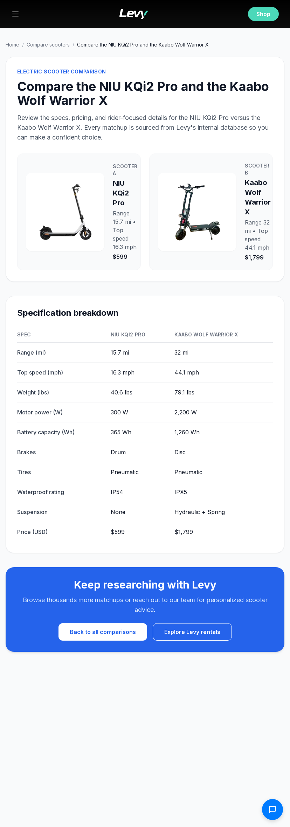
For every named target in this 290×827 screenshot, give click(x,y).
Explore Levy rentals (192, 631)
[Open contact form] (272, 809)
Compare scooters (48, 45)
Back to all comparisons (103, 631)
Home (12, 45)
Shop (263, 13)
